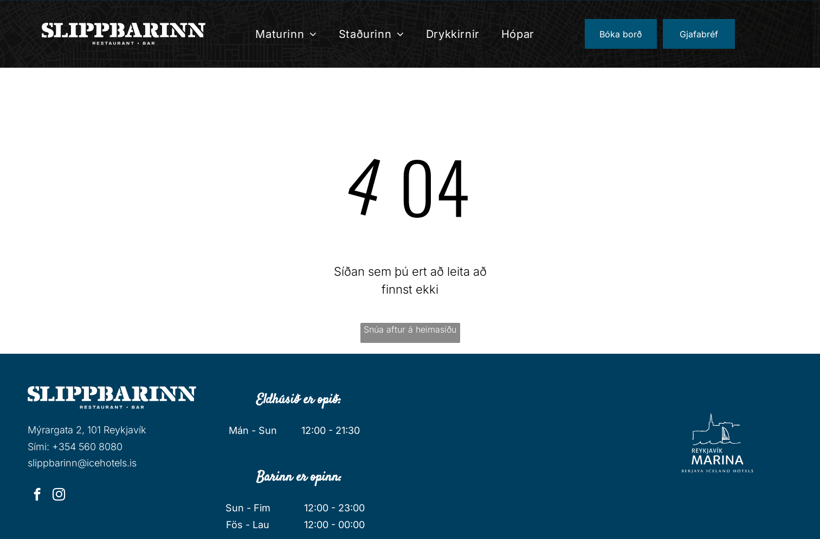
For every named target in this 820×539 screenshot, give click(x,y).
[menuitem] (285, 34)
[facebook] (37, 495)
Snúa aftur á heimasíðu (410, 329)
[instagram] (58, 495)
